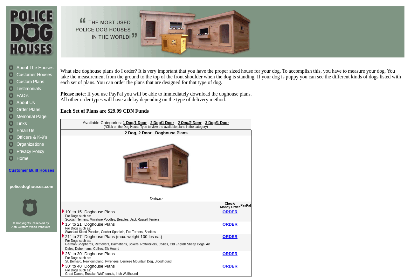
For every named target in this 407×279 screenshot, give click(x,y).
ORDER (230, 211)
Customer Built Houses (31, 170)
